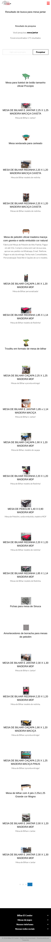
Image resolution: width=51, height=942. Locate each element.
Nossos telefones (24, 924)
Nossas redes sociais (25, 929)
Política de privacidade (28, 938)
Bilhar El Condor (24, 915)
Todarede (25, 940)
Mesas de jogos (25, 920)
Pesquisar (40, 52)
